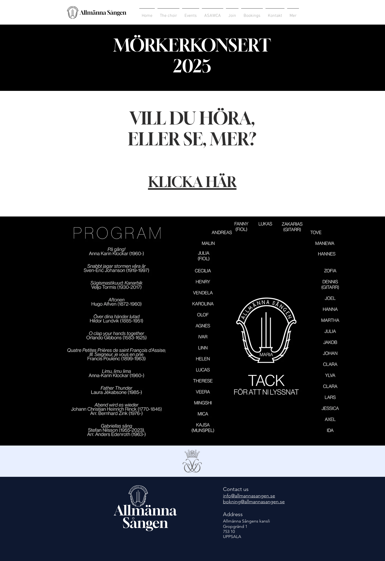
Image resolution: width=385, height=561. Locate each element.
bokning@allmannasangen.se (254, 502)
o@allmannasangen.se (251, 496)
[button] (213, 13)
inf (225, 496)
